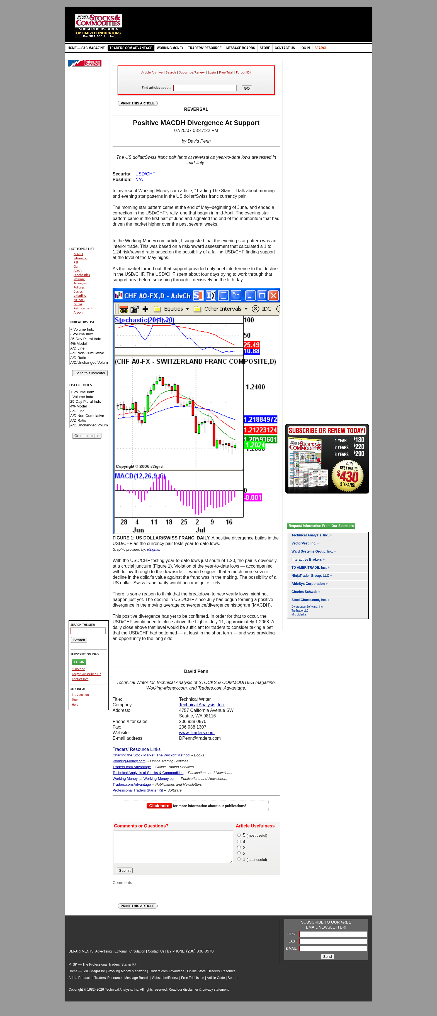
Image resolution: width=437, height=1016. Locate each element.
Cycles (78, 291)
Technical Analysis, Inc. (202, 704)
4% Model (89, 343)
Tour (75, 700)
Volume (79, 279)
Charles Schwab (304, 592)
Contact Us (156, 957)
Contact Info (80, 679)
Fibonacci (81, 258)
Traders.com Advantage (132, 767)
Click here (159, 805)
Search (171, 72)
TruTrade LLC (300, 610)
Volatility (80, 296)
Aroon (78, 312)
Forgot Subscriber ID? (86, 674)
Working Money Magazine (127, 977)
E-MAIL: (291, 954)
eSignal (153, 549)
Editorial (121, 957)
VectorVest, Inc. (304, 543)
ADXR (78, 270)
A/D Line (89, 348)
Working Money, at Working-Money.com (144, 778)
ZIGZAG (79, 300)
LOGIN (79, 662)
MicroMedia (299, 614)
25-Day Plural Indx (89, 339)
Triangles (80, 283)
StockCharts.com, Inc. (309, 600)
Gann (77, 266)
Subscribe (78, 669)
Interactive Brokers (307, 559)
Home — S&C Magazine (87, 977)
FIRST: (292, 940)
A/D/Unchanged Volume (89, 362)
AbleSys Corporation (308, 584)
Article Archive (152, 72)
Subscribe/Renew (192, 72)
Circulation (137, 957)
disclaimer (190, 995)
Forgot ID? (243, 72)
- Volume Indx (89, 334)
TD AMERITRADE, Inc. (309, 568)
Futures (79, 287)
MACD (78, 254)
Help (75, 705)
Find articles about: (156, 88)
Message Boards (136, 984)
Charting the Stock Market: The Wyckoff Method (151, 755)
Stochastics (82, 275)
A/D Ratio (89, 358)
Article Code (216, 984)
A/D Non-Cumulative (89, 353)
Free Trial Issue (192, 984)
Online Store (196, 977)
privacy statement (215, 995)
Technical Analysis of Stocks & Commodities (148, 773)
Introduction (80, 695)
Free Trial (225, 72)
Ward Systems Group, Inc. (312, 551)
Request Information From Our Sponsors (321, 526)
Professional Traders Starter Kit (138, 790)
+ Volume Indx (89, 329)
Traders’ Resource (222, 977)
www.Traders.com (197, 732)
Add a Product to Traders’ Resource (95, 984)
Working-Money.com (129, 761)
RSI (76, 262)
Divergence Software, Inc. (308, 606)
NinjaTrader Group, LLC (310, 576)
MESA (78, 304)
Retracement (83, 308)
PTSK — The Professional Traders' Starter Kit (102, 970)
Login (212, 72)
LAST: (293, 947)
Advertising (103, 957)
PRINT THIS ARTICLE (138, 103)
